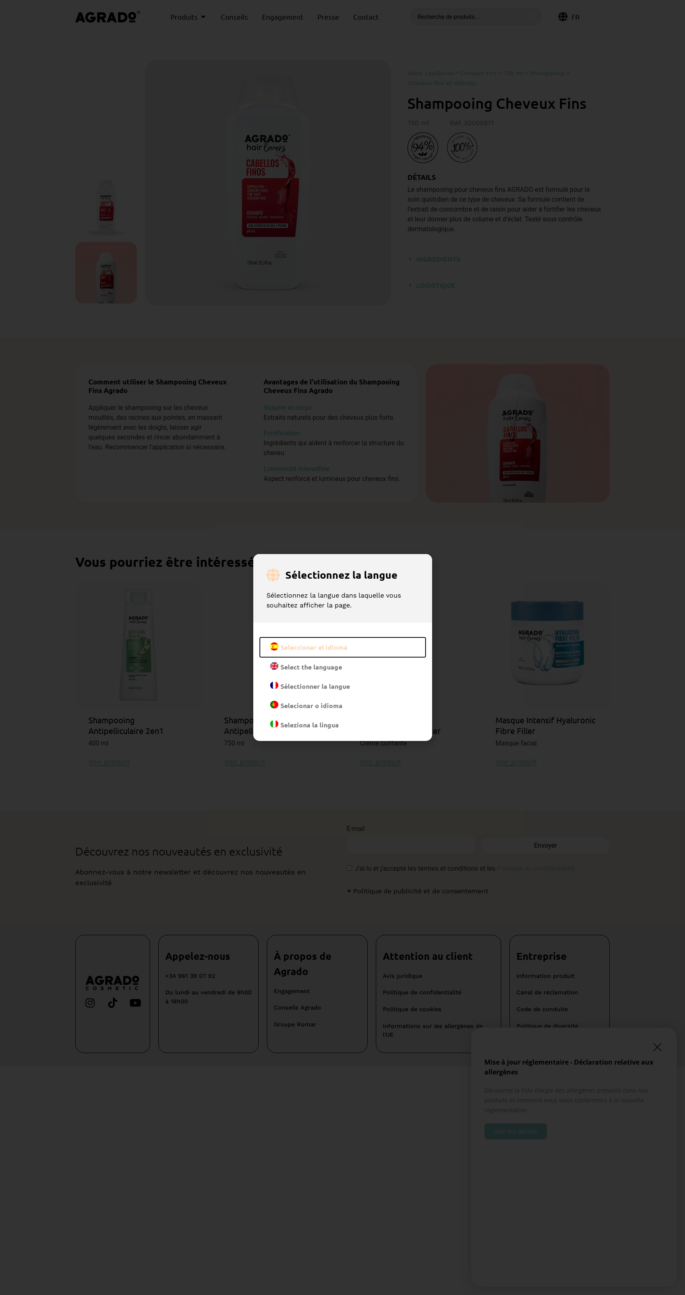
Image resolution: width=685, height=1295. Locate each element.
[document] (342, 647)
